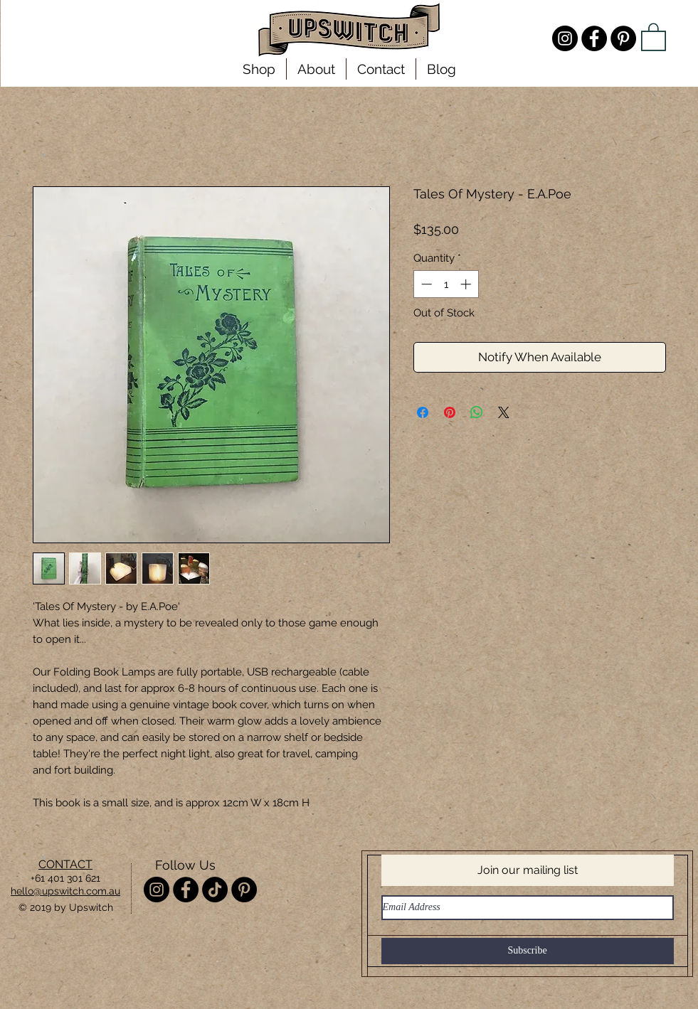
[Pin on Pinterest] (449, 412)
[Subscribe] (527, 951)
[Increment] (467, 284)
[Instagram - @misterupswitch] (565, 38)
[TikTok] (215, 889)
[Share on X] (503, 412)
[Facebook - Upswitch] (594, 38)
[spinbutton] (446, 284)
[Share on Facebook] (422, 412)
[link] (653, 36)
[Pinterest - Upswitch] (623, 38)
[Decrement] (425, 284)
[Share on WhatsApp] (476, 412)
